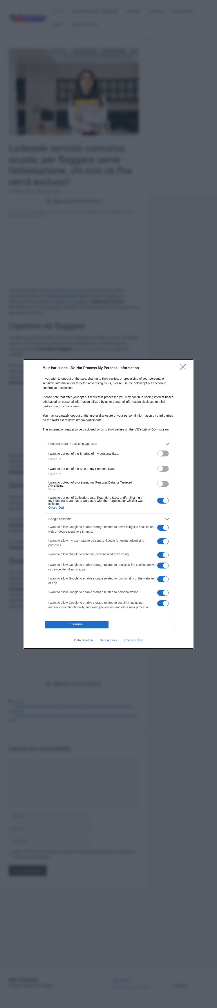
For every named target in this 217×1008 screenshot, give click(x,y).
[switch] (163, 453)
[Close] (184, 368)
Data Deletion (83, 640)
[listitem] (108, 443)
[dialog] (108, 504)
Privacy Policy (133, 640)
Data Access (108, 640)
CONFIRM (77, 624)
